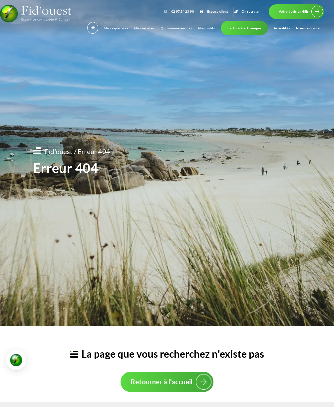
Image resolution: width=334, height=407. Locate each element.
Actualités (282, 28)
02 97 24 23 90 (178, 11)
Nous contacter (308, 28)
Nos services (144, 28)
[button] (16, 360)
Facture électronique (244, 28)
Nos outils (206, 28)
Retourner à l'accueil (161, 382)
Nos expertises (116, 28)
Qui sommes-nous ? (176, 28)
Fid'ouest (58, 151)
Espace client (213, 11)
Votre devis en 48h (293, 11)
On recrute (246, 11)
